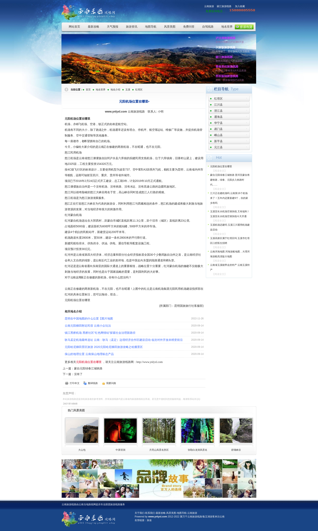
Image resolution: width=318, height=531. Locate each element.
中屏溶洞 (120, 449)
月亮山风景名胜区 (159, 449)
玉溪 (127, 89)
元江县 (218, 147)
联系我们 (150, 513)
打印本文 (75, 383)
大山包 (82, 449)
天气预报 (112, 26)
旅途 (149, 520)
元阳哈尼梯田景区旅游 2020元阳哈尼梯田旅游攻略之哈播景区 (104, 347)
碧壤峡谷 (236, 449)
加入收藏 (240, 6)
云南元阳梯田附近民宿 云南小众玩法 (88, 325)
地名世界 (227, 26)
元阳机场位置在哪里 (221, 166)
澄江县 (218, 110)
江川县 (218, 104)
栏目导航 (221, 89)
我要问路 (111, 383)
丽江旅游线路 (224, 6)
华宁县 (218, 122)
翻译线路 (93, 383)
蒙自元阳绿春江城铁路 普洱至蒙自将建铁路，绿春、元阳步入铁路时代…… (230, 180)
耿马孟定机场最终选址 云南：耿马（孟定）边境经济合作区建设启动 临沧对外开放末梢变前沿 (124, 339)
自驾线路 (208, 26)
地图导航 (150, 26)
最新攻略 (93, 26)
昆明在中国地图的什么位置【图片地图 (89, 318)
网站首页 (74, 26)
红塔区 (139, 89)
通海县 (218, 116)
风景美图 (169, 26)
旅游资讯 (131, 26)
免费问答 (188, 26)
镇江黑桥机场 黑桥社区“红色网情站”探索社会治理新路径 (100, 332)
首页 (88, 89)
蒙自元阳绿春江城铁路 (88, 368)
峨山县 (218, 135)
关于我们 (139, 513)
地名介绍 (115, 89)
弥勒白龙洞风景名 (197, 449)
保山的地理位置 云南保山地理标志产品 (89, 354)
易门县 (218, 129)
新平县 (218, 141)
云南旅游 (209, 6)
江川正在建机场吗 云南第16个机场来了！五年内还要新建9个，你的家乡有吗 (229, 198)
